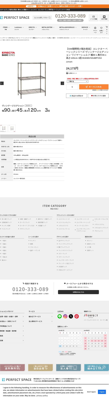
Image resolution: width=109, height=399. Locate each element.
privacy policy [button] (42, 396)
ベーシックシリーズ (26, 38)
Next (62, 83)
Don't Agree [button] (91, 392)
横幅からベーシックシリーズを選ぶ (42, 38)
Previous (2, 83)
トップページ (3, 38)
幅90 (54, 38)
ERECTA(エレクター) (14, 38)
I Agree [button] (101, 392)
